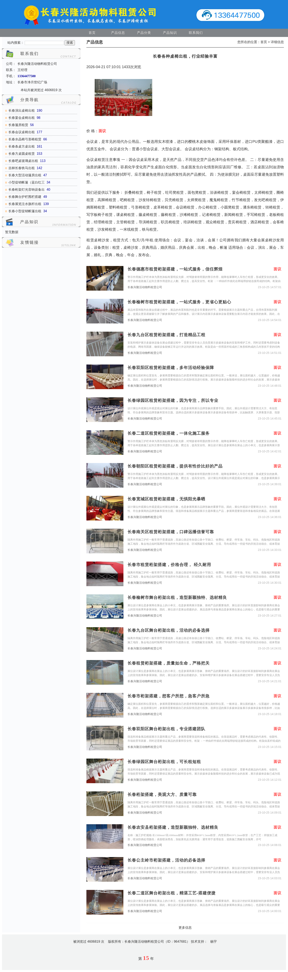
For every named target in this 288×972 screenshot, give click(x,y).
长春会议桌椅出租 (21, 132)
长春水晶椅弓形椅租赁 (24, 139)
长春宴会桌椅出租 (21, 117)
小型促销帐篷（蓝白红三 (26, 182)
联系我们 (196, 32)
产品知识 (170, 32)
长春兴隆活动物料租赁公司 (145, 287)
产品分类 (144, 32)
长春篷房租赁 (18, 125)
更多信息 (185, 927)
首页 (92, 32)
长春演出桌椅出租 (21, 110)
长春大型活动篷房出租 (24, 175)
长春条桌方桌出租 (21, 146)
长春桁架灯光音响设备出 (26, 189)
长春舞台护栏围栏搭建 (24, 196)
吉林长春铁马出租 (21, 168)
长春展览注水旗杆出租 (24, 204)
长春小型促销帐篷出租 (24, 211)
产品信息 (118, 32)
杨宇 (213, 941)
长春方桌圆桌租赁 (21, 153)
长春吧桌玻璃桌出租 (23, 161)
